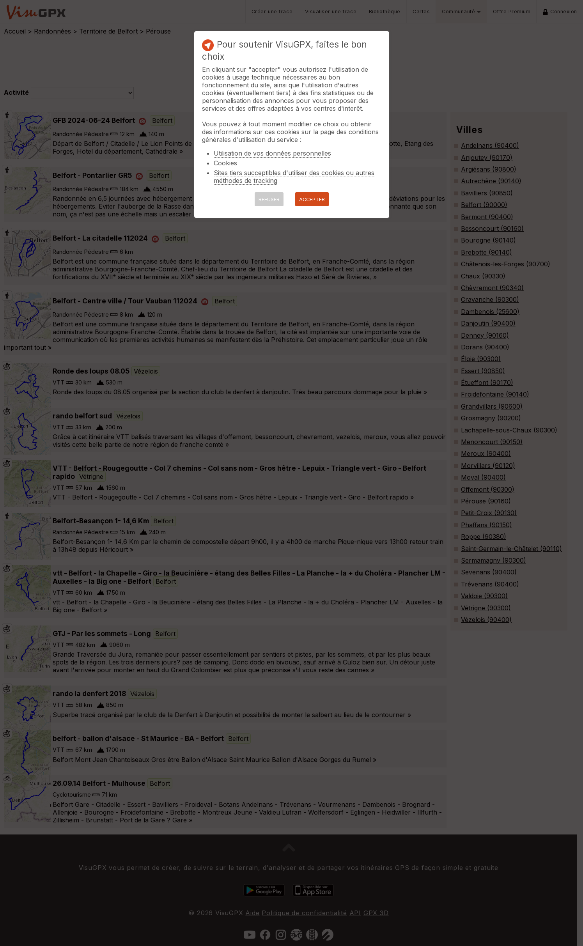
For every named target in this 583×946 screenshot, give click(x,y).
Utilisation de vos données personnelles (272, 153)
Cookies (225, 163)
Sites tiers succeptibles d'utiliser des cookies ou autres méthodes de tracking (294, 176)
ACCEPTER (312, 199)
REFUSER (269, 199)
